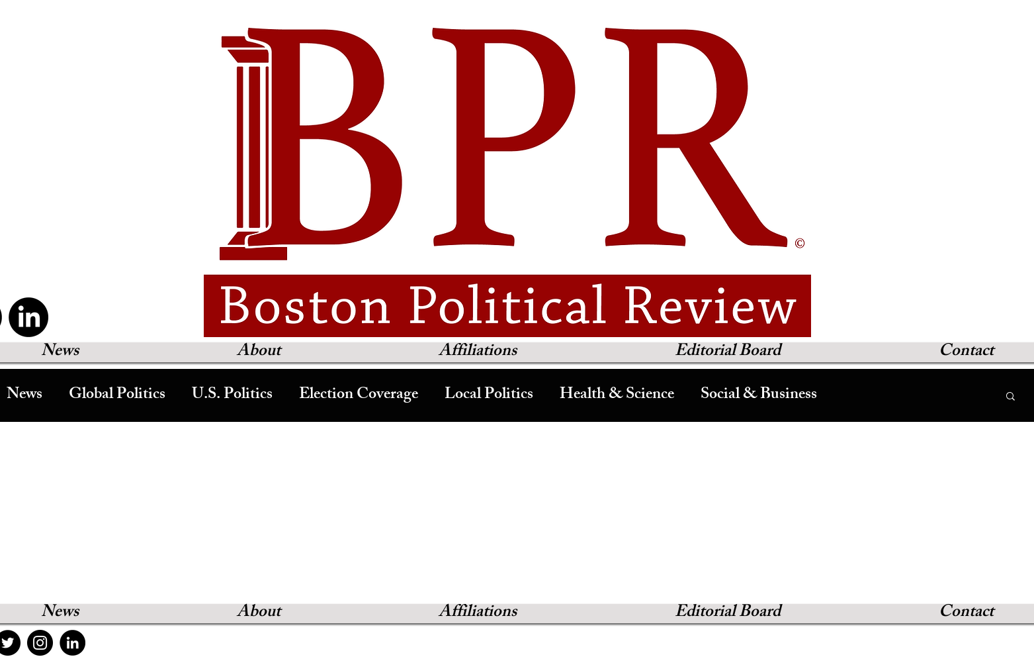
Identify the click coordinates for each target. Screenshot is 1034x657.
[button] (1010, 397)
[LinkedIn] (28, 317)
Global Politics (117, 395)
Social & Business (759, 395)
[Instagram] (40, 643)
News (24, 395)
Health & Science (617, 395)
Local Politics (489, 395)
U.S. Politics (232, 395)
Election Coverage (358, 395)
